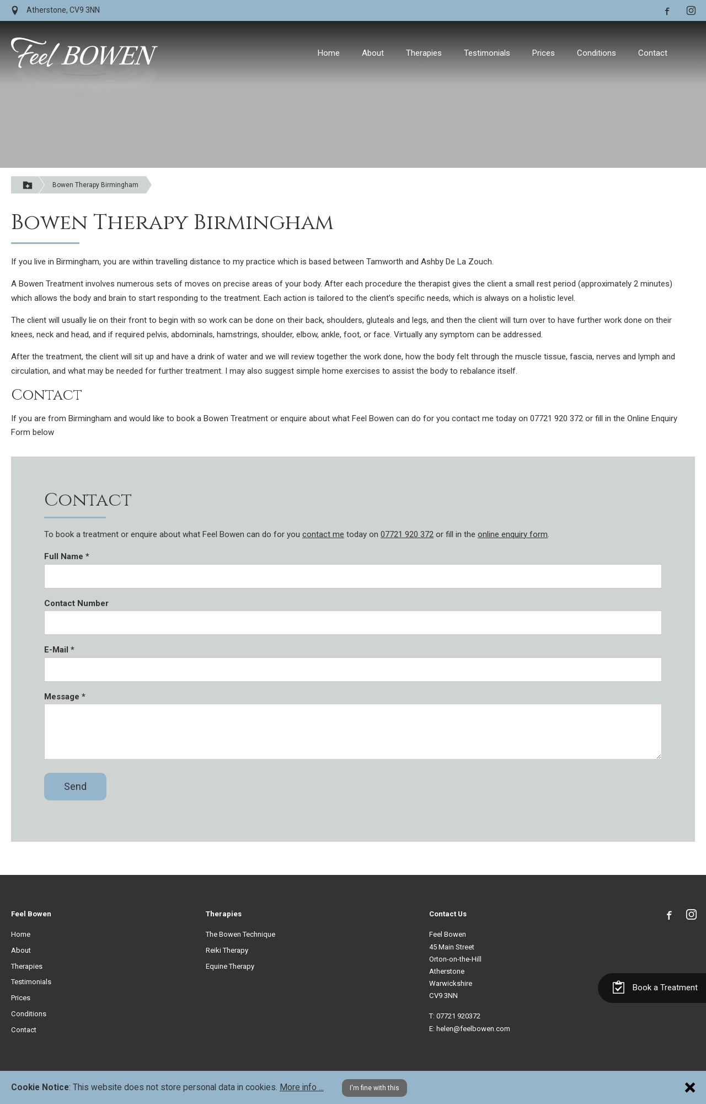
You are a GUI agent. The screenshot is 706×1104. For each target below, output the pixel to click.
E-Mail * (59, 650)
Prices (543, 53)
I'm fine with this (374, 1088)
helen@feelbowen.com (473, 1029)
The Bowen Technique (240, 934)
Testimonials (487, 53)
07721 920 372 (407, 534)
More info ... (302, 1087)
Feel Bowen (31, 914)
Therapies (424, 53)
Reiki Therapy (227, 950)
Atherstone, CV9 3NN (55, 10)
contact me (323, 534)
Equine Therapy (230, 966)
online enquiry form (513, 534)
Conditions (596, 53)
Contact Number (76, 603)
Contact (652, 53)
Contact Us (448, 914)
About (373, 53)
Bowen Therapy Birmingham (95, 185)
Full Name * (66, 556)
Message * (64, 697)
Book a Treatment (655, 978)
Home (329, 53)
